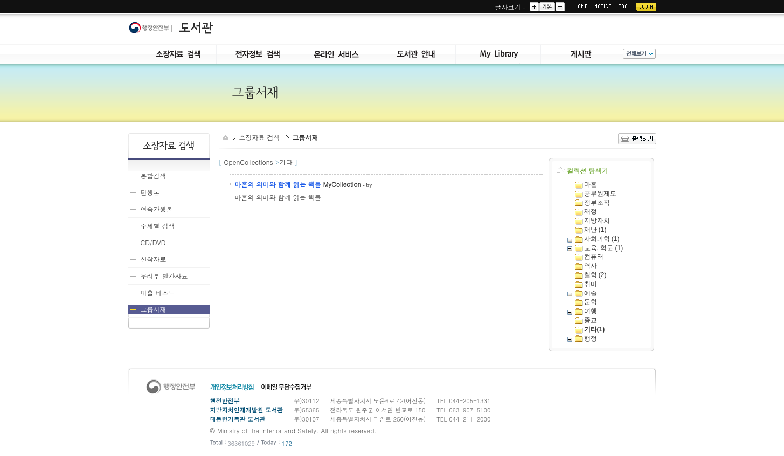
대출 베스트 (158, 292)
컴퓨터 (593, 256)
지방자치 (597, 220)
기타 (285, 162)
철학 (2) (595, 275)
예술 (590, 293)
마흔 (590, 184)
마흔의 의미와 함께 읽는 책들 (278, 184)
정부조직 (597, 202)
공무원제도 (600, 193)
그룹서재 (153, 309)
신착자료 (153, 259)
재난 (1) (595, 229)
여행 (590, 311)
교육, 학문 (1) (603, 248)
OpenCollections (248, 162)
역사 (590, 266)
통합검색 (153, 175)
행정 (590, 338)
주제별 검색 (158, 225)
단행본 (150, 192)
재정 (590, 211)
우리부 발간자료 (164, 275)
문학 (590, 302)
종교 (590, 320)
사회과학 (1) (602, 239)
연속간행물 (157, 208)
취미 (590, 284)
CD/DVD (153, 242)
